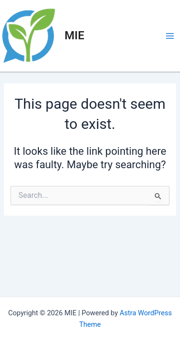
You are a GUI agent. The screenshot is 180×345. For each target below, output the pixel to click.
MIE (74, 35)
